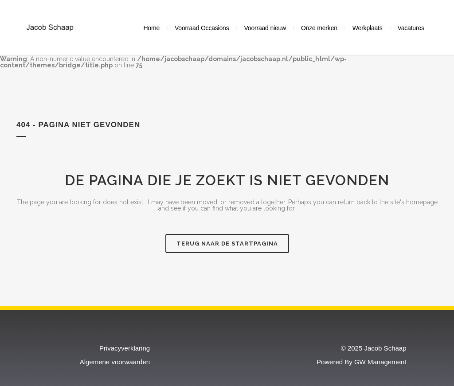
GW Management (380, 361)
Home (151, 27)
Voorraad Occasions (202, 27)
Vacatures (411, 27)
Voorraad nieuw (265, 27)
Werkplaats (367, 27)
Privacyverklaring (124, 347)
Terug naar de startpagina (227, 243)
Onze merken (319, 27)
